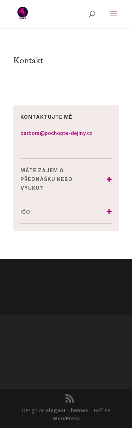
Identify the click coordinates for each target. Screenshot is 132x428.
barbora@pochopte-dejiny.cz (56, 133)
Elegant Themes (67, 410)
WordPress (66, 418)
